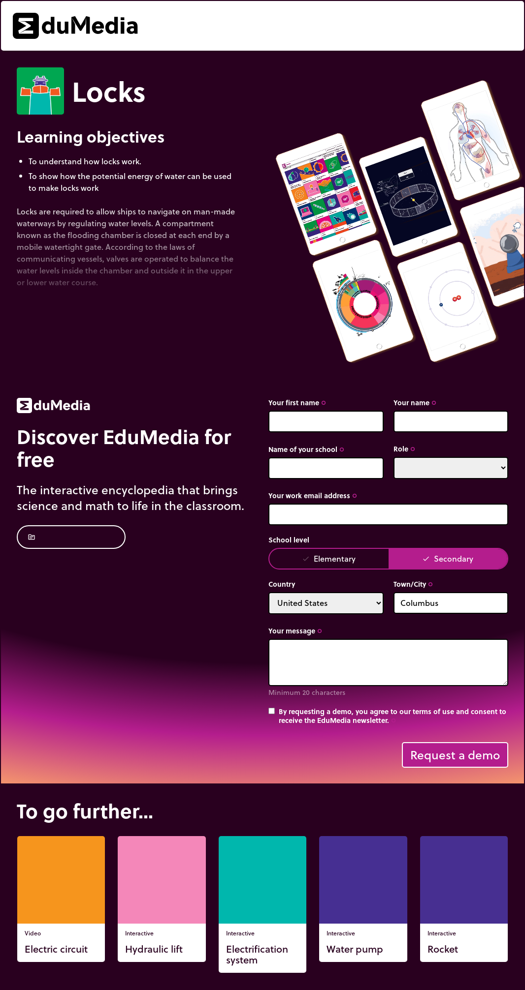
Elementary (329, 558)
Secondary (447, 558)
